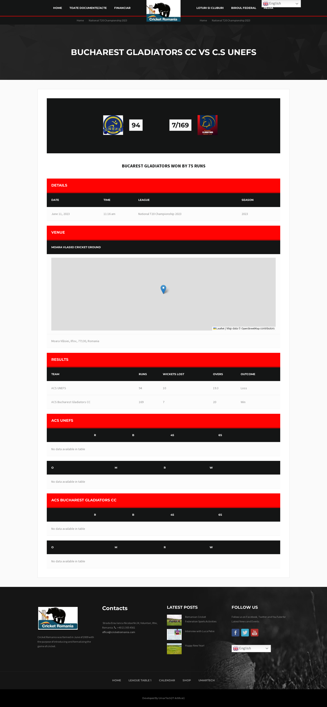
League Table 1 (140, 680)
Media (268, 8)
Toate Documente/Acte (88, 8)
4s (172, 435)
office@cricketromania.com (118, 632)
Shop (187, 680)
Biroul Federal (243, 8)
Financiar (122, 8)
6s (220, 435)
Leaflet (218, 328)
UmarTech (206, 680)
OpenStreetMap (250, 328)
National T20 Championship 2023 (108, 20)
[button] (163, 289)
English (242, 648)
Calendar (167, 680)
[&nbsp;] (69, 435)
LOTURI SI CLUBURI (210, 8)
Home (57, 8)
